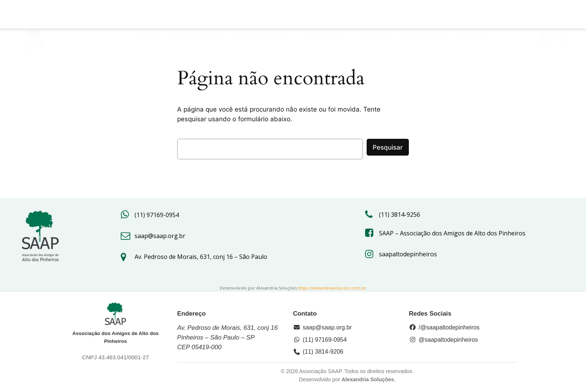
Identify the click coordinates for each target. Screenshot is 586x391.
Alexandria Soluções (368, 379)
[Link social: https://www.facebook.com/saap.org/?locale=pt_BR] (547, 16)
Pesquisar (388, 147)
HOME (147, 15)
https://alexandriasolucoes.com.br (332, 288)
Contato (474, 15)
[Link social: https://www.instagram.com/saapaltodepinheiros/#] (565, 16)
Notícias (375, 15)
